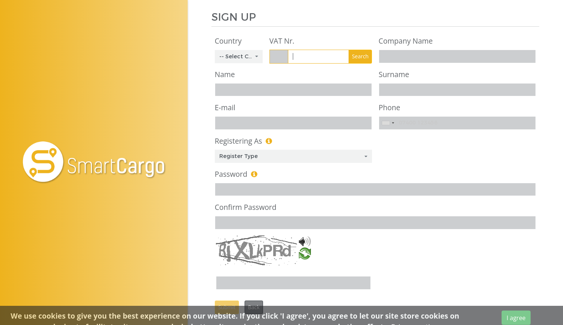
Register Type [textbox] (238, 156)
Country (228, 41)
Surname (394, 74)
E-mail (225, 107)
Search (360, 56)
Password (231, 174)
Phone (389, 107)
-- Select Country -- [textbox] (236, 56)
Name (225, 74)
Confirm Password (246, 207)
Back (254, 307)
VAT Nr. (281, 41)
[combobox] (239, 56)
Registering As (238, 141)
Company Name (406, 41)
